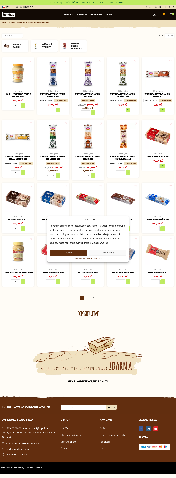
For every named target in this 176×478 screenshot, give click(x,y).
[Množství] (15, 106)
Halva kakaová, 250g (88, 274)
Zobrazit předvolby (107, 253)
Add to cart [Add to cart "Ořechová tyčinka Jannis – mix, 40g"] (93, 113)
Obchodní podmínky (70, 440)
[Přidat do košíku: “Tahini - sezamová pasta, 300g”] (23, 286)
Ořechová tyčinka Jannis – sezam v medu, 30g (18, 159)
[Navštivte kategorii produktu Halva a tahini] (7, 46)
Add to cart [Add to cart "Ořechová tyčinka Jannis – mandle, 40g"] (58, 110)
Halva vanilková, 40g (158, 274)
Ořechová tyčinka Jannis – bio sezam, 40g (53, 159)
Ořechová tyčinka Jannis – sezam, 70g (88, 159)
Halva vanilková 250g (53, 274)
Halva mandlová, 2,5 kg (157, 221)
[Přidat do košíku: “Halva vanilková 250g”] (58, 283)
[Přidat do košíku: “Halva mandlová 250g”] (128, 283)
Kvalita (103, 433)
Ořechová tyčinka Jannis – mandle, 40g (53, 95)
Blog (109, 14)
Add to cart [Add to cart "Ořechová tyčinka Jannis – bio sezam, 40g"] (58, 176)
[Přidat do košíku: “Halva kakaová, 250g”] (93, 283)
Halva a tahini (18, 91)
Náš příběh (96, 14)
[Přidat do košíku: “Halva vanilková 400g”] (163, 166)
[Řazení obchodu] (12, 36)
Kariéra (148, 7)
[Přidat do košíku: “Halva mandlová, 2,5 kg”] (163, 230)
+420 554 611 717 (22, 459)
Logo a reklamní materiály (112, 440)
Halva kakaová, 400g (18, 221)
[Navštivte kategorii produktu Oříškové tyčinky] (36, 46)
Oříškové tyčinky (53, 91)
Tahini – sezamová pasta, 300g (18, 275)
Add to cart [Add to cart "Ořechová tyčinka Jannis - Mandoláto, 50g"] (128, 174)
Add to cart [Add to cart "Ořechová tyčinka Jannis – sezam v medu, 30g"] (23, 174)
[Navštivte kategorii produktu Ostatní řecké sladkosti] (65, 46)
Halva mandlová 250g (123, 274)
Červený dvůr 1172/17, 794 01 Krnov (22, 448)
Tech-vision (39, 472)
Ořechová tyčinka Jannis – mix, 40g (88, 95)
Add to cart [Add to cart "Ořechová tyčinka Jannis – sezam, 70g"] (93, 176)
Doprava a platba (68, 446)
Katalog (82, 14)
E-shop (68, 14)
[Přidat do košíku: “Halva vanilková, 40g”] (163, 283)
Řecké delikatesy (25, 23)
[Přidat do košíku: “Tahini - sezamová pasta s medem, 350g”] (23, 106)
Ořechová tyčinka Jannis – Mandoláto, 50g (123, 159)
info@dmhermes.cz (21, 454)
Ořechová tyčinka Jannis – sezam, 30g (157, 95)
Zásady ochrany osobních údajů (92, 258)
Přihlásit (111, 412)
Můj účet (64, 433)
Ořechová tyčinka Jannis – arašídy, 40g (123, 95)
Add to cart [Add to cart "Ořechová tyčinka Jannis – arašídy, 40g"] (128, 110)
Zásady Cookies (77, 258)
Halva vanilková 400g (158, 158)
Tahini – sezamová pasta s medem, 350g (18, 95)
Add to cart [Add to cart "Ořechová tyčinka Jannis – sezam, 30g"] (163, 110)
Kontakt (158, 7)
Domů (4, 23)
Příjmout (69, 253)
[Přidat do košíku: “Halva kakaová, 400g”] (23, 230)
